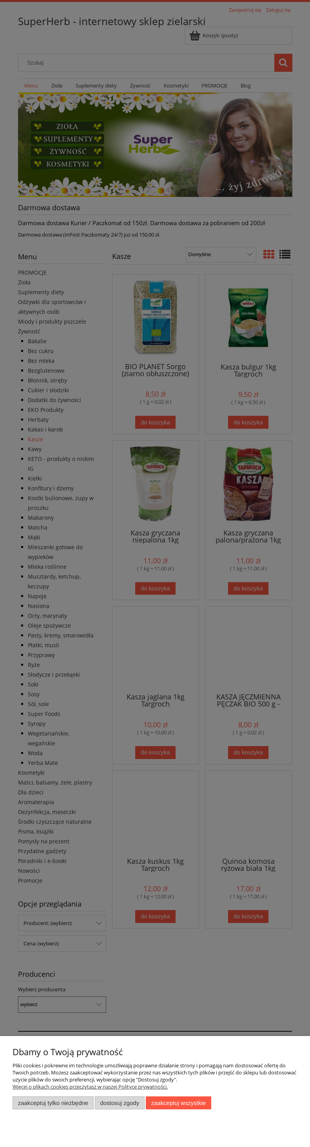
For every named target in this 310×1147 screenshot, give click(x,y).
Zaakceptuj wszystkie (178, 1103)
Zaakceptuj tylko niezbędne (53, 1103)
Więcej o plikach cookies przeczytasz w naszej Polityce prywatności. (90, 1086)
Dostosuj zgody (119, 1103)
